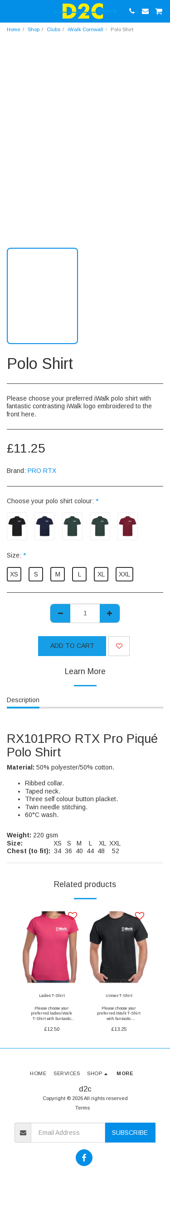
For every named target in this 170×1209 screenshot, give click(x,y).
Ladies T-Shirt (52, 995)
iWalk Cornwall (85, 29)
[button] (10, 11)
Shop (33, 29)
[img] (52, 947)
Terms (82, 1107)
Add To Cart (72, 645)
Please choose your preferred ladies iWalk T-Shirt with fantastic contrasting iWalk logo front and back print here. (51, 1021)
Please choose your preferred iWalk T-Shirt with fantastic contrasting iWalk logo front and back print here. (119, 1021)
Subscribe (130, 1132)
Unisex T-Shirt (119, 995)
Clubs (53, 29)
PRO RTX (42, 470)
